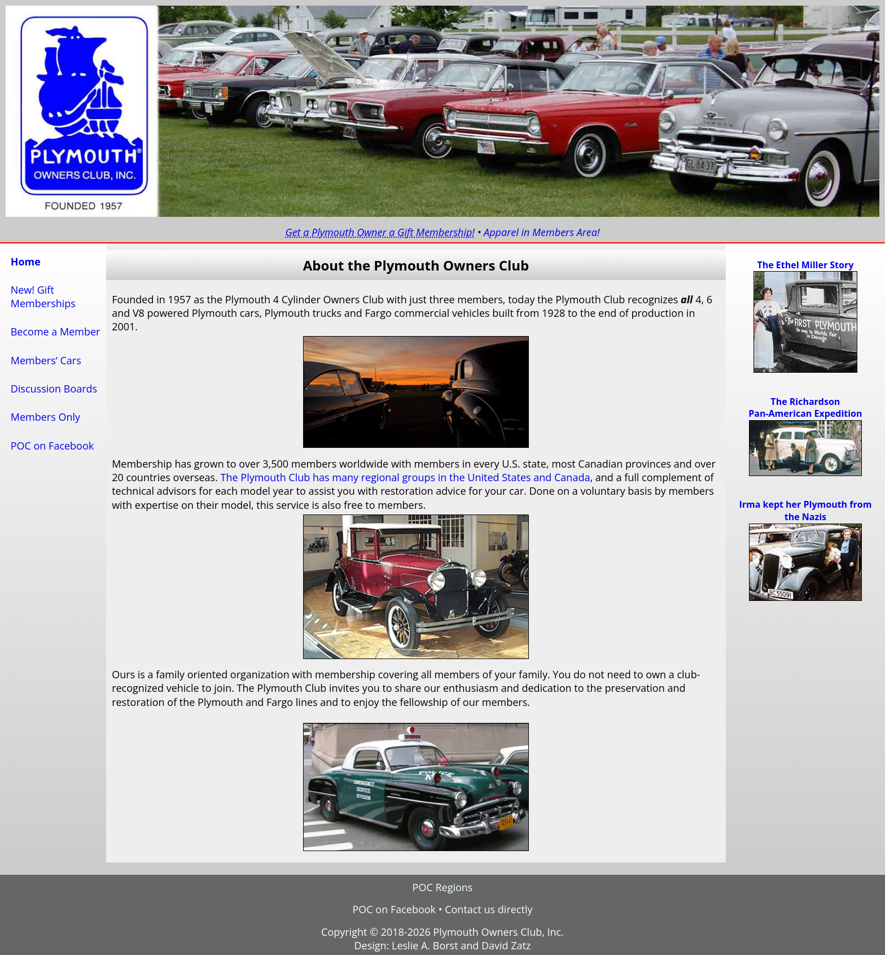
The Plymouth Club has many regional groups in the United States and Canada (405, 477)
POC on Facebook (52, 445)
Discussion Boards (54, 388)
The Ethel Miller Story (805, 265)
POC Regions (443, 887)
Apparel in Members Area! (542, 232)
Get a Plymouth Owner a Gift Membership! (380, 232)
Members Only (45, 417)
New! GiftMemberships (43, 296)
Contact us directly (488, 909)
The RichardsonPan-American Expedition (805, 407)
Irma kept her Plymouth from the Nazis (805, 510)
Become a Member (55, 331)
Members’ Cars (46, 360)
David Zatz (506, 945)
